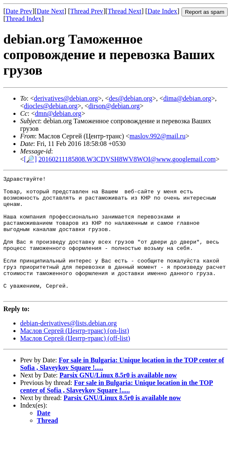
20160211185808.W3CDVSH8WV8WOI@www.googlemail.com (127, 159)
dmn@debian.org (58, 113)
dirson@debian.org (114, 105)
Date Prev (18, 11)
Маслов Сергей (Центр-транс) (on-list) (74, 354)
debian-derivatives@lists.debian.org (68, 347)
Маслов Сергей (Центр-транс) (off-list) (75, 362)
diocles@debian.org (51, 105)
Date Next (50, 11)
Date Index (162, 11)
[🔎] (30, 159)
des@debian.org (131, 98)
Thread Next (124, 11)
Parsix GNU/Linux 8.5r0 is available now (118, 399)
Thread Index (23, 18)
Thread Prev (86, 11)
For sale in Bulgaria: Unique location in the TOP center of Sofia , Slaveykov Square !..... (116, 410)
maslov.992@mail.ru (158, 136)
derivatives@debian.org (66, 98)
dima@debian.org (187, 98)
